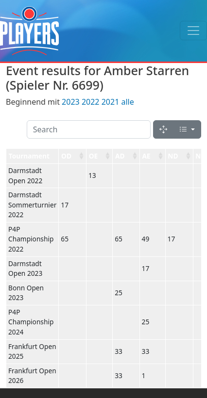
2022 (91, 101)
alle (127, 101)
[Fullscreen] (163, 129)
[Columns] (187, 129)
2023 (71, 101)
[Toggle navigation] (193, 30)
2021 (111, 101)
